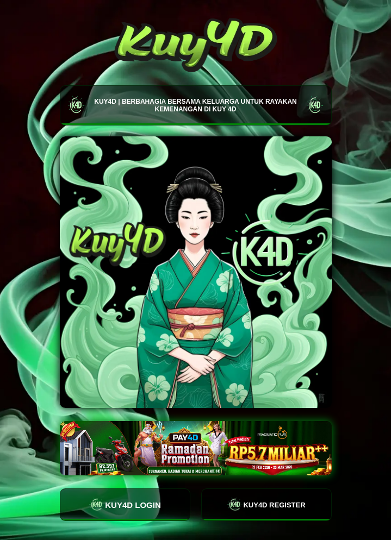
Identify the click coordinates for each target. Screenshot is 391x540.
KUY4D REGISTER (266, 505)
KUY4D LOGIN (125, 505)
